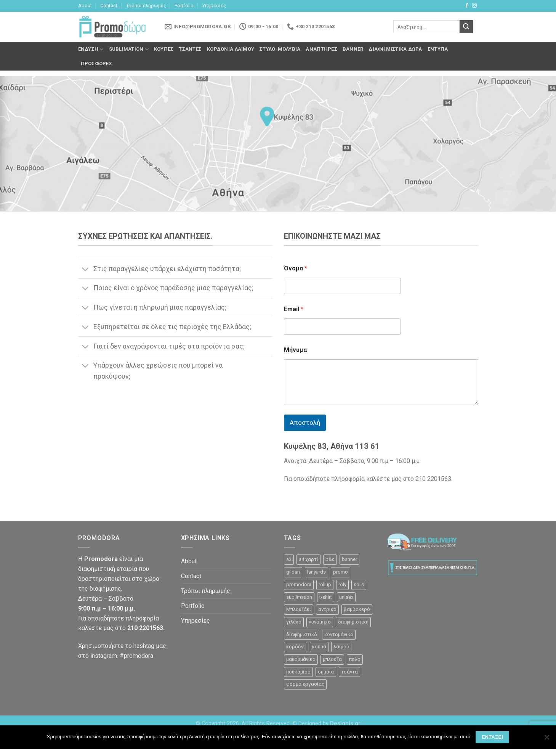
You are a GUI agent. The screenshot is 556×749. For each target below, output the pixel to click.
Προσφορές (96, 63)
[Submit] (466, 26)
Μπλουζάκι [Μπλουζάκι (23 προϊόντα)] (298, 609)
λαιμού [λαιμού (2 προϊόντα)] (341, 646)
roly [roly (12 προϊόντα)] (342, 584)
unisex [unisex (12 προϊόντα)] (346, 597)
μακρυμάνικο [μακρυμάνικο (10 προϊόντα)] (301, 659)
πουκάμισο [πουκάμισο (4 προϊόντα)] (298, 672)
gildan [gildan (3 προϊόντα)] (293, 572)
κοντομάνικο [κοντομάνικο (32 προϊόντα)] (338, 634)
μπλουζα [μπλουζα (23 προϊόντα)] (332, 659)
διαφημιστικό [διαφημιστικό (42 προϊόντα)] (301, 634)
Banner (353, 49)
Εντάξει (492, 737)
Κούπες (164, 49)
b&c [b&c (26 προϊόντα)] (330, 559)
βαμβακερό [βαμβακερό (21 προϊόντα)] (357, 609)
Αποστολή (305, 422)
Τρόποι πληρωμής (146, 5)
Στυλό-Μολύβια (280, 49)
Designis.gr (345, 723)
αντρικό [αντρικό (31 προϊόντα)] (327, 609)
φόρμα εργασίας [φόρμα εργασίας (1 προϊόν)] (305, 684)
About (85, 5)
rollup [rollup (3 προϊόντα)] (325, 584)
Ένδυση (91, 49)
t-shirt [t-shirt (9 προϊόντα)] (325, 597)
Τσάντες (190, 49)
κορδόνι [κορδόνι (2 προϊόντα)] (295, 646)
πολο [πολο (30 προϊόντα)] (355, 659)
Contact (108, 5)
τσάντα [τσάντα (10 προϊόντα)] (349, 672)
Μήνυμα (295, 350)
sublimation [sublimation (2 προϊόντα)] (299, 597)
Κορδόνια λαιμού (230, 49)
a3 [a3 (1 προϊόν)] (289, 559)
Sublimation (129, 49)
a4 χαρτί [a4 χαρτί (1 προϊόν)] (308, 559)
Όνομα (295, 268)
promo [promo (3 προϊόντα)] (340, 572)
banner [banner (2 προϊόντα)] (349, 559)
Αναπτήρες (321, 49)
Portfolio (184, 5)
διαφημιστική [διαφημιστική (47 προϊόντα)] (353, 622)
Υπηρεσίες (214, 5)
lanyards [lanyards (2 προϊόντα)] (316, 572)
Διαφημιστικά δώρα (395, 49)
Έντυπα (438, 49)
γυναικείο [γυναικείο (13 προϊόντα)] (320, 622)
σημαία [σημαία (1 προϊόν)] (326, 672)
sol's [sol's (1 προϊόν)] (359, 584)
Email (293, 309)
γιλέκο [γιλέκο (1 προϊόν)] (293, 622)
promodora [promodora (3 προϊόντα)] (298, 584)
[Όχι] (546, 739)
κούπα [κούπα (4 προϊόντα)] (319, 646)
